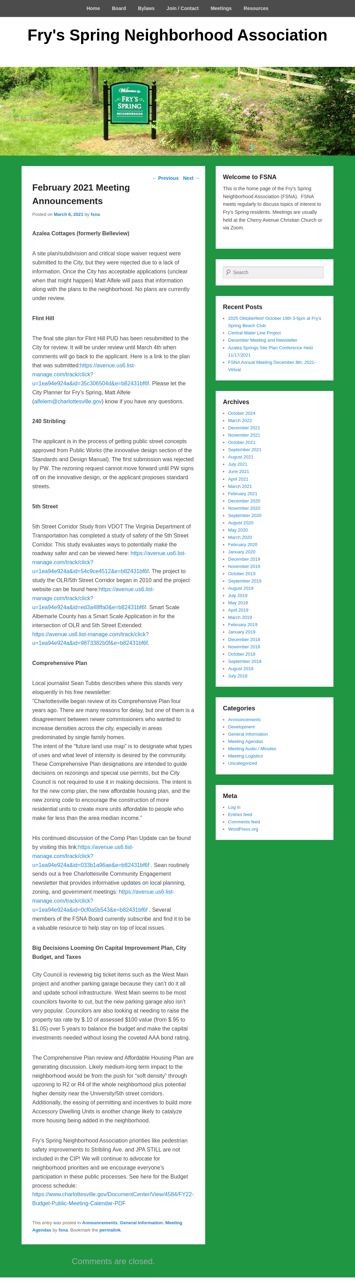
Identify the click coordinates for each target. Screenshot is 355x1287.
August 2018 (240, 668)
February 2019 (243, 624)
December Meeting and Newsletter (262, 340)
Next (191, 178)
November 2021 (244, 435)
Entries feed (240, 814)
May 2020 (238, 530)
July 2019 (238, 595)
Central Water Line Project (254, 332)
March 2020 (240, 537)
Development (241, 726)
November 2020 (244, 508)
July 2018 (238, 675)
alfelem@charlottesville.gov (68, 401)
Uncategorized (242, 763)
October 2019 (242, 573)
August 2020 (240, 522)
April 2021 (238, 479)
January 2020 (242, 551)
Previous (165, 178)
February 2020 (243, 544)
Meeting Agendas (245, 741)
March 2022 (240, 420)
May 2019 (238, 602)
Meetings (221, 8)
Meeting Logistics (245, 756)
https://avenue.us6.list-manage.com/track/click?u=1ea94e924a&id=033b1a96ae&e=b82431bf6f (90, 856)
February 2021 (243, 493)
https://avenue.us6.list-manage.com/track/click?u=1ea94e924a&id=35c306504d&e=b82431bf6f (90, 374)
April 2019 (238, 610)
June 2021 (238, 471)
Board (119, 8)
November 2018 (244, 646)
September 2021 (244, 449)
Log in (234, 807)
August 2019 (240, 588)
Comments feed (244, 821)
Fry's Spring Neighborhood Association (177, 35)
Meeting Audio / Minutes (252, 748)
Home (93, 8)
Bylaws (146, 8)
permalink (110, 1230)
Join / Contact (183, 8)
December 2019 (244, 559)
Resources (256, 8)
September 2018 (244, 661)
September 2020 (244, 515)
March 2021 (240, 486)
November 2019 (244, 566)
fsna (95, 214)
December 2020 (244, 501)
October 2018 (242, 654)
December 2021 (244, 427)
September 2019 (244, 581)
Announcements (100, 1222)
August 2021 (240, 456)
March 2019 (240, 617)
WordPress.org (243, 829)
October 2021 (242, 442)
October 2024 (242, 413)
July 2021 (238, 464)
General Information (141, 1222)
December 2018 (244, 639)
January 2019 (242, 631)
